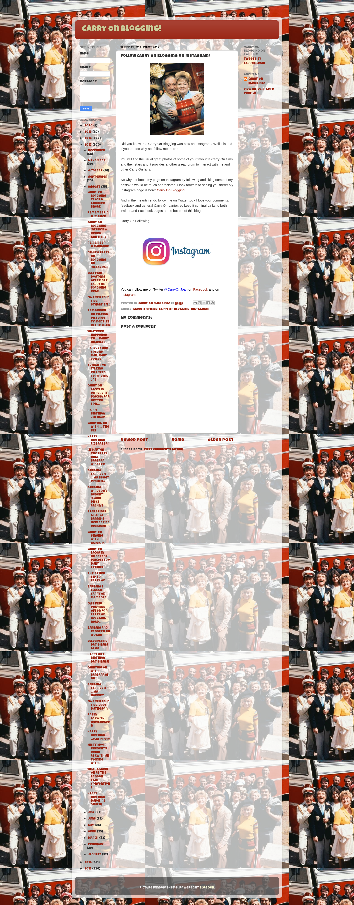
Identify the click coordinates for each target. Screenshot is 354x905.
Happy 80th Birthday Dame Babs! (98, 658)
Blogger (207, 887)
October (95, 170)
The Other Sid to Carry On (96, 577)
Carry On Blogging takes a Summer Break (96, 199)
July (91, 812)
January (95, 854)
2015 (88, 868)
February (96, 844)
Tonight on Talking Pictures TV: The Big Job (97, 372)
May (91, 825)
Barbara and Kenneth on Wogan (98, 632)
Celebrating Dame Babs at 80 (97, 645)
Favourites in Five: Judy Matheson (98, 705)
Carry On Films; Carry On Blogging (161, 309)
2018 (88, 138)
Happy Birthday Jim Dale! (96, 414)
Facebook (200, 289)
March (93, 838)
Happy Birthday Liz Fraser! (98, 440)
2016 (88, 862)
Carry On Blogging (170, 190)
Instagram (128, 294)
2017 (88, 145)
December (96, 150)
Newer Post (134, 440)
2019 (88, 132)
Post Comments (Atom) (163, 449)
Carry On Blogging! (121, 29)
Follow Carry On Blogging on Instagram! (98, 260)
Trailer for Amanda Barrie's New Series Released (98, 519)
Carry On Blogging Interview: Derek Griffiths (97, 230)
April (92, 831)
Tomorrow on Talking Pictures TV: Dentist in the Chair (98, 318)
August (94, 187)
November (96, 160)
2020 (88, 125)
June (92, 818)
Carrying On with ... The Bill (98, 427)
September (97, 177)
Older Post (221, 440)
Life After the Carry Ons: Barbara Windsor (97, 457)
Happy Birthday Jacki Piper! (98, 735)
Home (178, 440)
